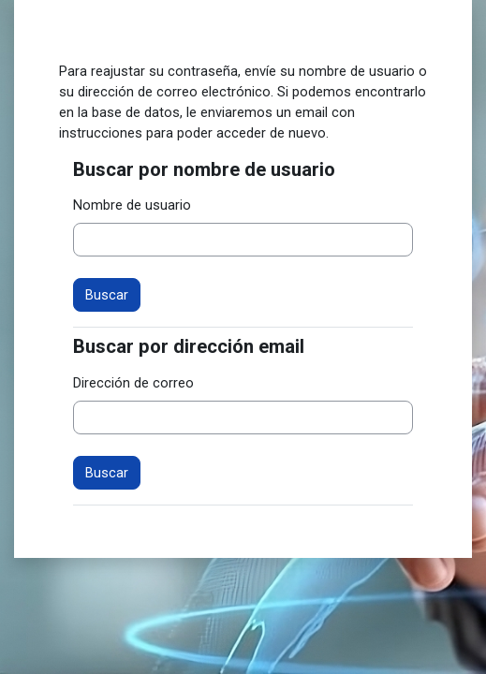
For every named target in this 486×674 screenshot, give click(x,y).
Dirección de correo (133, 382)
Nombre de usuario (132, 205)
